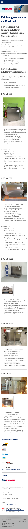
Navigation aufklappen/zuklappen (14, 2)
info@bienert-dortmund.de (9, 504)
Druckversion (6, 519)
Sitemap (4, 521)
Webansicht (22, 521)
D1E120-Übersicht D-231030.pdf (15, 510)
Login (24, 519)
